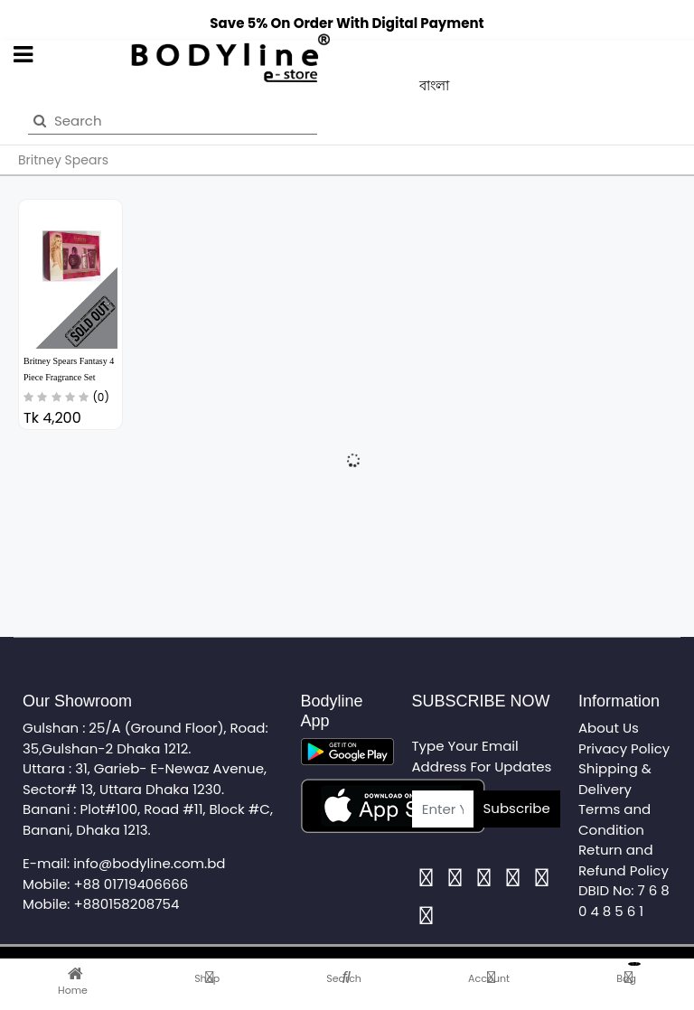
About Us (608, 727)
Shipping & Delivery (615, 779)
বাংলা (434, 85)
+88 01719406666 (131, 883)
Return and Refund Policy (623, 860)
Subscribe (516, 808)
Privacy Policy (624, 748)
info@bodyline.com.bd (149, 863)
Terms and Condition (614, 819)
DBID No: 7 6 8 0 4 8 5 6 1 (624, 901)
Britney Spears (63, 160)
